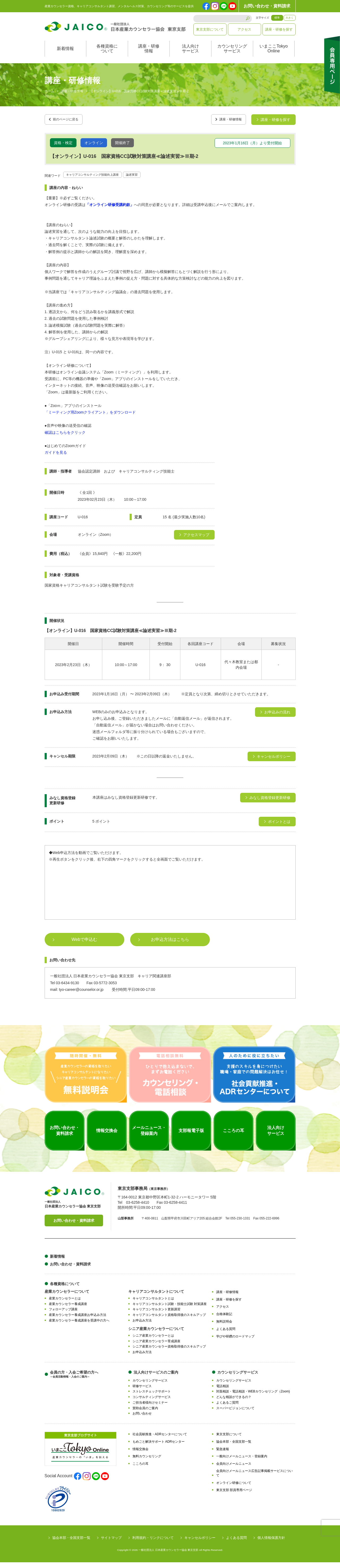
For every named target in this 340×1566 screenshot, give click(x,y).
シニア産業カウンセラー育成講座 (156, 1344)
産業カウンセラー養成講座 (68, 1307)
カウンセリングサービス (232, 54)
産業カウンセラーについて (67, 1295)
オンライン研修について (233, 1486)
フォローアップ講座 (63, 1313)
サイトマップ (111, 1541)
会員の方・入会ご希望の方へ (74, 1378)
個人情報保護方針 (271, 1541)
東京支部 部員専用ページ (234, 1494)
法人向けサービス (190, 54)
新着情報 (65, 54)
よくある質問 (225, 1332)
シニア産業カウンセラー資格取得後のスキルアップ (169, 1350)
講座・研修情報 (148, 54)
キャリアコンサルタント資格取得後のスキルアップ (169, 1318)
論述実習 (147, 178)
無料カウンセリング (147, 1460)
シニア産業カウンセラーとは (153, 1339)
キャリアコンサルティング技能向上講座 (99, 178)
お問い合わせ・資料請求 (267, 6)
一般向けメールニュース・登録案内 (241, 1460)
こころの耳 (140, 1467)
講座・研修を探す (279, 29)
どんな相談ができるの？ (233, 1401)
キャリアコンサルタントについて (156, 1295)
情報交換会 (140, 1452)
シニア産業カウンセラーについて (156, 1332)
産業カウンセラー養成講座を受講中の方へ (79, 1324)
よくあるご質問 (227, 1406)
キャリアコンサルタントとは (153, 1302)
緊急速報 (222, 1452)
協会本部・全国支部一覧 (233, 1445)
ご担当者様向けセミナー (150, 1406)
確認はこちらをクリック (65, 436)
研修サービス (142, 1389)
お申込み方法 (142, 1324)
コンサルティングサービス (152, 1401)
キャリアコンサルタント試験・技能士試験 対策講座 (170, 1307)
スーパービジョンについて (235, 1411)
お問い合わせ (142, 1417)
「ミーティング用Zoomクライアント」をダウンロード (90, 416)
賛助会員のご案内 (145, 1411)
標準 (277, 17)
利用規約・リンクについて (153, 1541)
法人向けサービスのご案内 (156, 1376)
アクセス (244, 29)
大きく (290, 17)
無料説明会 (224, 1325)
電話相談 (222, 1389)
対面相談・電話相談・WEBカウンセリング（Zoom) (253, 1395)
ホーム (49, 96)
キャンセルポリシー (199, 1541)
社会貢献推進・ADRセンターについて (160, 1438)
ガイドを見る (56, 456)
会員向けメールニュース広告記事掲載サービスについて (254, 1477)
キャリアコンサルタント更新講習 (156, 1313)
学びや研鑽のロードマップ (235, 1340)
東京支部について (210, 29)
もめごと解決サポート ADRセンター (159, 1445)
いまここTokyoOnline (274, 54)
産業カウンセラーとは (65, 1302)
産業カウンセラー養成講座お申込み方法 (77, 1318)
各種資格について (107, 54)
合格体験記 (224, 1318)
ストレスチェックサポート (152, 1395)
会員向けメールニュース (233, 1467)
